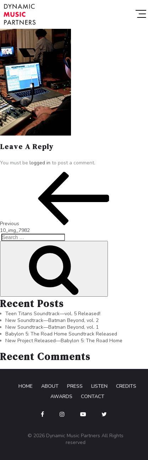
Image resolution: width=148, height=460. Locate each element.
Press (75, 386)
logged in (39, 162)
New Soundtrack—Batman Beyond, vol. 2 (52, 320)
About (50, 386)
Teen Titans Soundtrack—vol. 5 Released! (52, 313)
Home (25, 386)
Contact (92, 396)
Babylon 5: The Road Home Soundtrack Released (61, 334)
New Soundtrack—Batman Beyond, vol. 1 (52, 327)
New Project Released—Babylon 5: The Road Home (63, 340)
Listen (99, 386)
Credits (126, 386)
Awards (61, 396)
